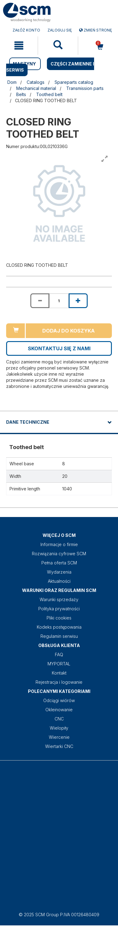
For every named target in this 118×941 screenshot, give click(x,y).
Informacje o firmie (59, 544)
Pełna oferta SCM (59, 562)
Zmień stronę (95, 30)
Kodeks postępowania (59, 627)
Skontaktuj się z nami (59, 348)
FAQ (59, 654)
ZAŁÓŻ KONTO (26, 30)
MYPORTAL (59, 663)
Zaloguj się (60, 30)
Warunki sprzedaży (59, 599)
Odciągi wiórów (59, 700)
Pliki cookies (59, 617)
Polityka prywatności (59, 608)
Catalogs (35, 82)
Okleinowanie (59, 709)
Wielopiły (59, 728)
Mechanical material (36, 88)
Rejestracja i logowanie (59, 682)
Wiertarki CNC (59, 746)
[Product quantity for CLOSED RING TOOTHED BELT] (58, 300)
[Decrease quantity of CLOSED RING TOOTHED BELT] (39, 300)
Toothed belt (49, 94)
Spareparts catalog (74, 82)
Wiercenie (59, 737)
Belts (21, 94)
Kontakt (59, 672)
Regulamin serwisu (59, 636)
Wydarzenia (59, 572)
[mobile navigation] (19, 45)
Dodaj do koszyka (68, 331)
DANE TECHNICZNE (27, 422)
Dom (12, 82)
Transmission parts (85, 88)
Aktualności (59, 581)
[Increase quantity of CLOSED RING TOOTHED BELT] (78, 300)
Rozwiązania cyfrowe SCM (59, 553)
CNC (59, 718)
